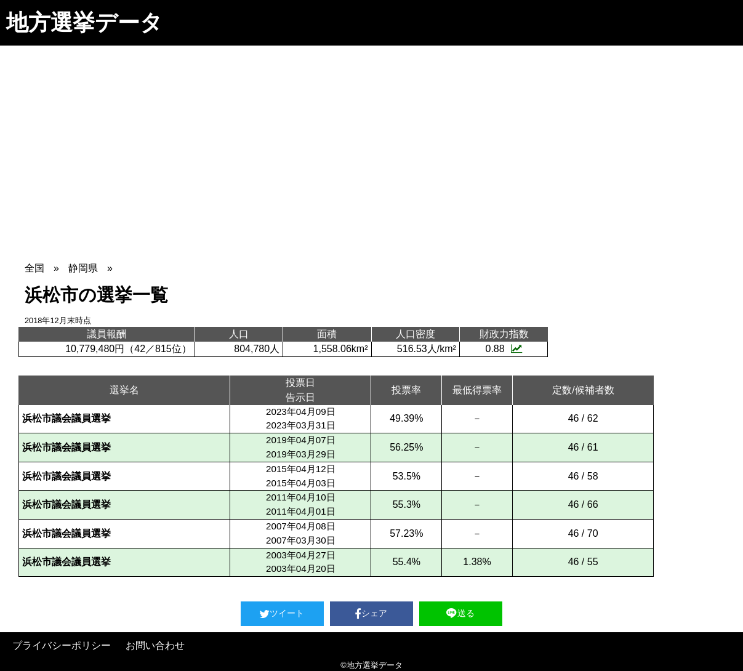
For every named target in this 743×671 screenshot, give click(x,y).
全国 (34, 268)
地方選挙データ (84, 22)
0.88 (503, 349)
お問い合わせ (155, 645)
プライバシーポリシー (61, 645)
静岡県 (83, 268)
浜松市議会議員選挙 (66, 418)
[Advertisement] (371, 138)
